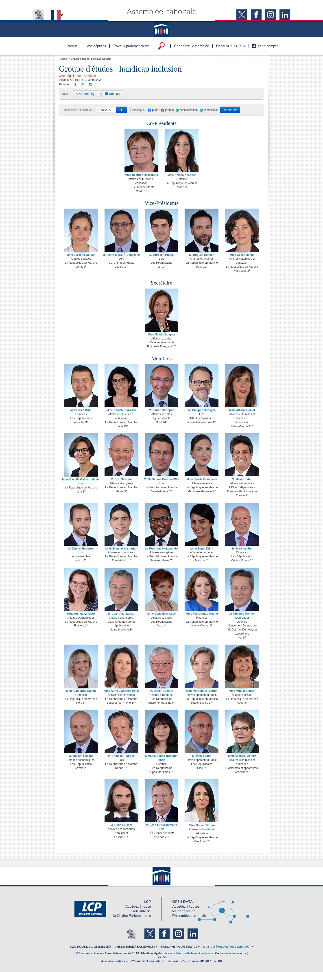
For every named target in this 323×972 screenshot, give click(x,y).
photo (155, 110)
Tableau (112, 94)
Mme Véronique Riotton (201, 690)
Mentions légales (152, 953)
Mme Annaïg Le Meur (81, 613)
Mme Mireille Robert (242, 690)
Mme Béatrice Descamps (141, 175)
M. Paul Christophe (161, 410)
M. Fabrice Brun (81, 410)
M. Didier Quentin (161, 690)
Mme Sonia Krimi (201, 548)
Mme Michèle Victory (242, 755)
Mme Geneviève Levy (161, 613)
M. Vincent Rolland (81, 755)
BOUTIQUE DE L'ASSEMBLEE (89, 947)
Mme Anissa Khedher (181, 175)
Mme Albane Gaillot (242, 410)
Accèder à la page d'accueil (72, 43)
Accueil (64, 58)
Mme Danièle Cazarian (121, 410)
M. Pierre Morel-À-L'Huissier (121, 254)
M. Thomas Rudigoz (121, 755)
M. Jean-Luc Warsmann (161, 825)
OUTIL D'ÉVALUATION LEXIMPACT (227, 947)
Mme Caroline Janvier (80, 254)
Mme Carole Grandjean (201, 479)
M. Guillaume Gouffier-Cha (161, 479)
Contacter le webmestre (230, 953)
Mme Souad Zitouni (202, 825)
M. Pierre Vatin (201, 755)
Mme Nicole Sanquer (161, 334)
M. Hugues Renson (201, 254)
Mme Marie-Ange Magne (202, 613)
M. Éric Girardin (121, 479)
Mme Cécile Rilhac (242, 254)
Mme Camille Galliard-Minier (81, 479)
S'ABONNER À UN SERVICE (179, 947)
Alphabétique (86, 94)
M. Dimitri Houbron (81, 548)
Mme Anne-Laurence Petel (121, 690)
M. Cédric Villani (121, 825)
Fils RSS (161, 957)
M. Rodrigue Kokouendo (161, 548)
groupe (169, 110)
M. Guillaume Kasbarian (121, 548)
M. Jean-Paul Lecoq (121, 613)
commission (211, 110)
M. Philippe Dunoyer (201, 410)
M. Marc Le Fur (242, 548)
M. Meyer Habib (242, 479)
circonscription (189, 110)
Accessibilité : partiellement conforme (189, 953)
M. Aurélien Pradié (161, 254)
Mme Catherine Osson (81, 690)
